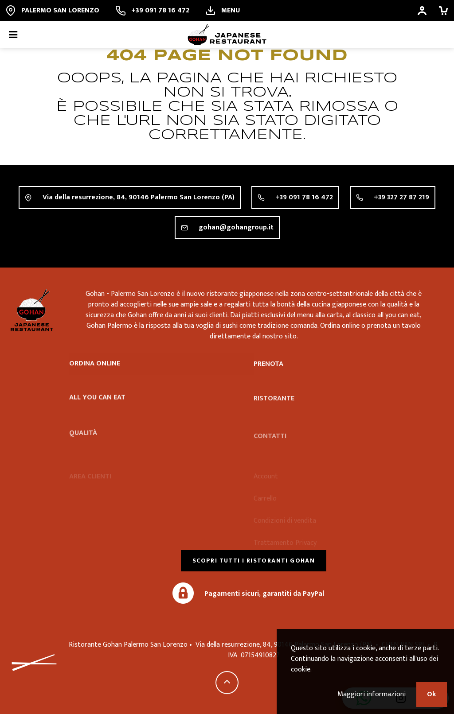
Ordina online (94, 366)
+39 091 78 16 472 (304, 197)
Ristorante (274, 411)
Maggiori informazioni (371, 694)
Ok (431, 694)
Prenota (268, 368)
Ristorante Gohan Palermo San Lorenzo (32, 310)
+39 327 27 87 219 (401, 197)
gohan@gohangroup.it (236, 227)
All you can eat (97, 405)
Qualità (83, 445)
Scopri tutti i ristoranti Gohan (253, 560)
